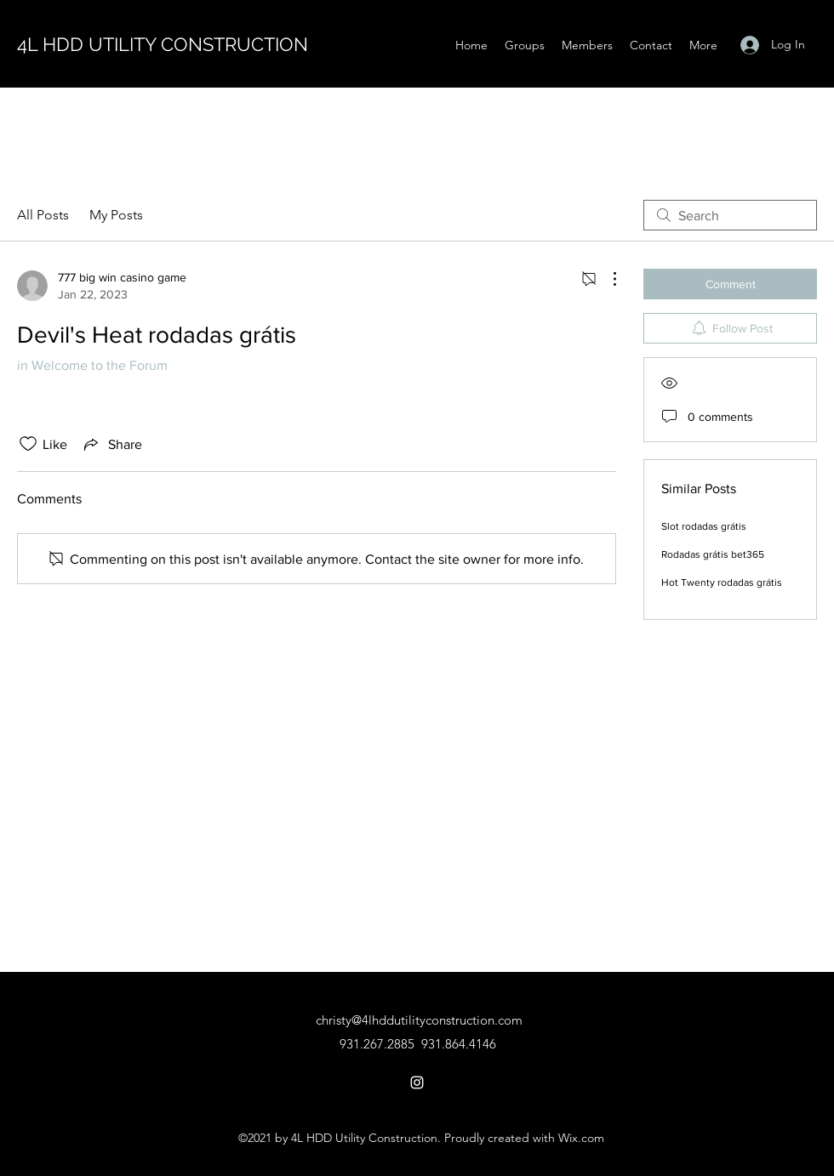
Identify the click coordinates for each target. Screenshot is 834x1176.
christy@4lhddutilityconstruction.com (419, 1020)
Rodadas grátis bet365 (712, 554)
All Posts (43, 215)
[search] (730, 215)
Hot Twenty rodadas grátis (721, 582)
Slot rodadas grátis (703, 526)
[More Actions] (606, 279)
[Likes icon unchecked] (28, 444)
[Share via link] (111, 444)
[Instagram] (417, 1082)
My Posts (116, 215)
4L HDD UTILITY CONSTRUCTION (162, 44)
